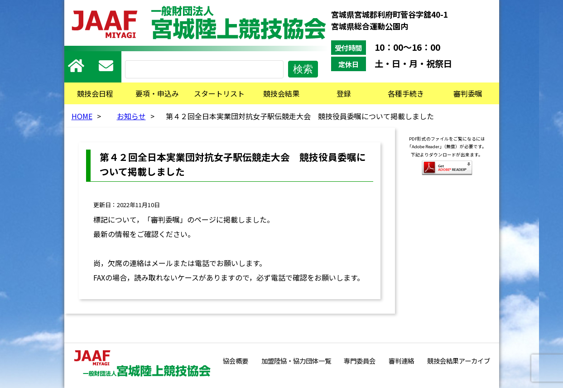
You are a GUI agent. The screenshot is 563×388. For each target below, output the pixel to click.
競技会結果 (281, 93)
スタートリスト (219, 93)
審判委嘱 (467, 93)
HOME (82, 116)
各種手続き (406, 93)
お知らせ (131, 116)
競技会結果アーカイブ (458, 360)
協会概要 (235, 360)
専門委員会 (359, 360)
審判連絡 (401, 360)
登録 (344, 93)
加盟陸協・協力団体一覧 (296, 360)
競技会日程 (95, 93)
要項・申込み (157, 93)
